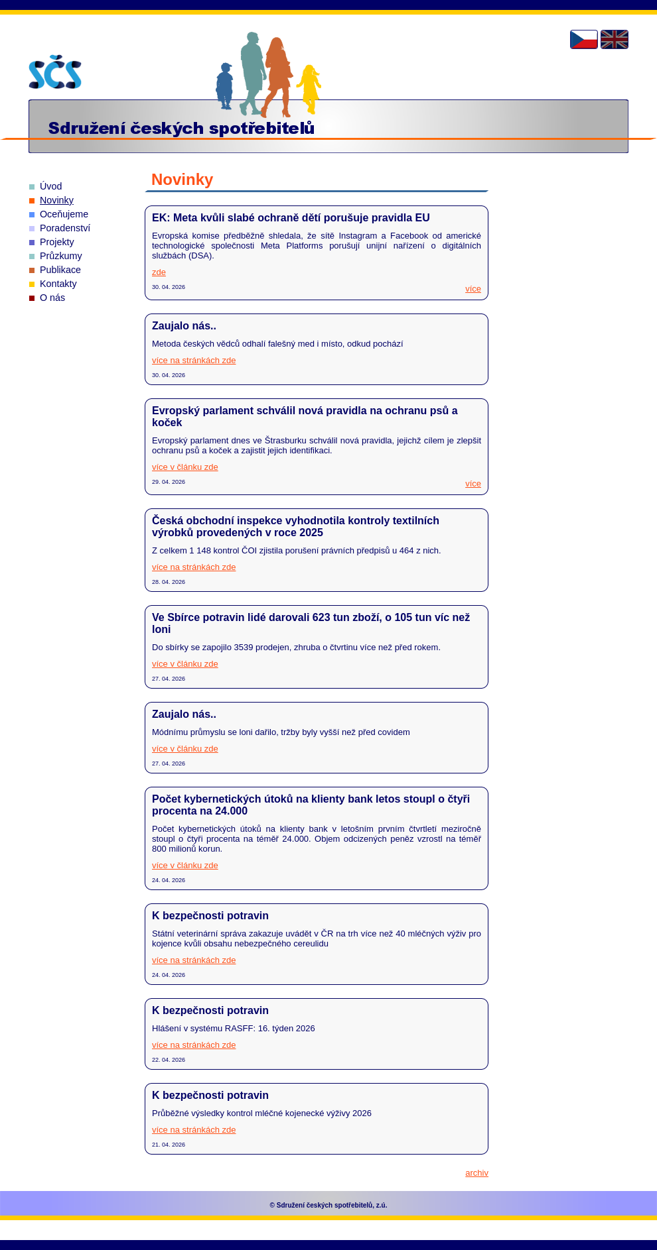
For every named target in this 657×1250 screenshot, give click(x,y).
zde (159, 272)
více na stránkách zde (194, 360)
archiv (476, 1173)
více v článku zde (185, 467)
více (473, 289)
